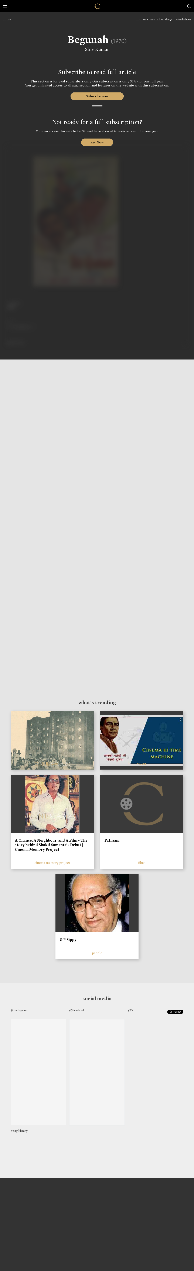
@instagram (19, 1010)
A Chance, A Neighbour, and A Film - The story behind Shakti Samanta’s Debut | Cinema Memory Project (51, 845)
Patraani (112, 840)
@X (130, 1010)
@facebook (77, 1010)
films (7, 19)
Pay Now (97, 142)
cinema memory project (52, 863)
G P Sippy (68, 939)
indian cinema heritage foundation (163, 19)
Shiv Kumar (97, 49)
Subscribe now (97, 96)
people (97, 953)
